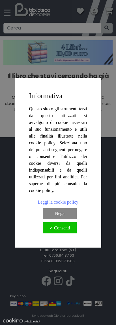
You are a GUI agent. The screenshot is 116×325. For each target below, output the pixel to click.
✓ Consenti (59, 227)
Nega (60, 213)
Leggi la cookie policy (58, 202)
